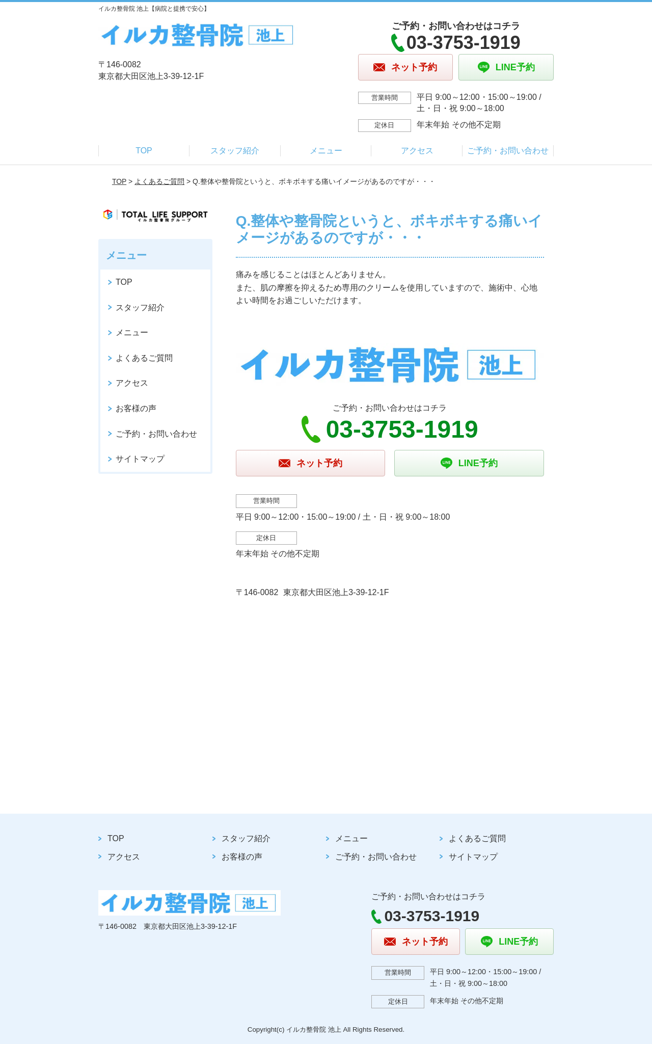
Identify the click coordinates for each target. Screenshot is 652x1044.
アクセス (417, 150)
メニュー (326, 150)
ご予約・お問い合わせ (508, 150)
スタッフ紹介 (234, 150)
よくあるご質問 (159, 181)
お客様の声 (136, 408)
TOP (143, 150)
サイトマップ (140, 458)
